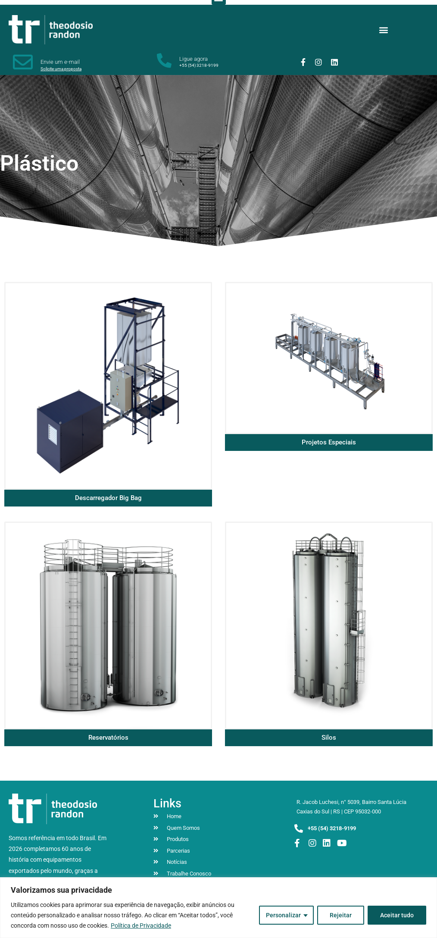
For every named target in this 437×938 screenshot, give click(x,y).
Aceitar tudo (397, 915)
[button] (384, 29)
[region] (218, 907)
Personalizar (283, 915)
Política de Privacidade (141, 925)
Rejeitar (341, 915)
